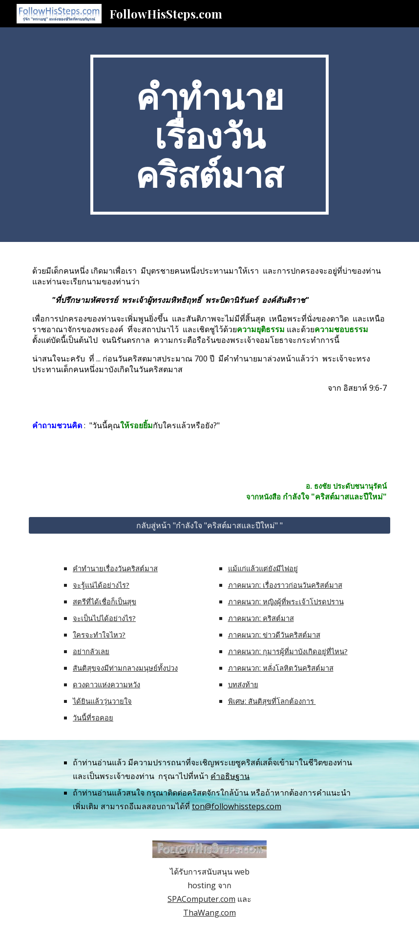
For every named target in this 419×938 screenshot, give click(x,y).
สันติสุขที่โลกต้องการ (282, 701)
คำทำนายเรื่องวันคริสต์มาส (115, 568)
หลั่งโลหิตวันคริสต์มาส (298, 668)
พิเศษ (236, 701)
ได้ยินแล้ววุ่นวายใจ (102, 701)
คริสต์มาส (278, 618)
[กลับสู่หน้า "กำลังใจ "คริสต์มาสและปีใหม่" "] (210, 525)
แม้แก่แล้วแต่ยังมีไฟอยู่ (263, 568)
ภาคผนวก (243, 585)
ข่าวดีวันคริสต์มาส (291, 634)
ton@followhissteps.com (236, 806)
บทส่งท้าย (243, 684)
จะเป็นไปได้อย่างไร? (104, 618)
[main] (209, 135)
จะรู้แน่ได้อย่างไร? (101, 585)
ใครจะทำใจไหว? (99, 634)
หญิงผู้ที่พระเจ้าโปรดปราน (303, 601)
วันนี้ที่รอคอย (93, 717)
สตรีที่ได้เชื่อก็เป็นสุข (104, 601)
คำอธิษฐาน (230, 776)
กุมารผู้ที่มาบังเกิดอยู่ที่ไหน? (305, 651)
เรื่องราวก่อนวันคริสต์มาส (302, 585)
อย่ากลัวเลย (91, 651)
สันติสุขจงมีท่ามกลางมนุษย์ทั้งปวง (125, 668)
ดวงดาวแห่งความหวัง (106, 684)
